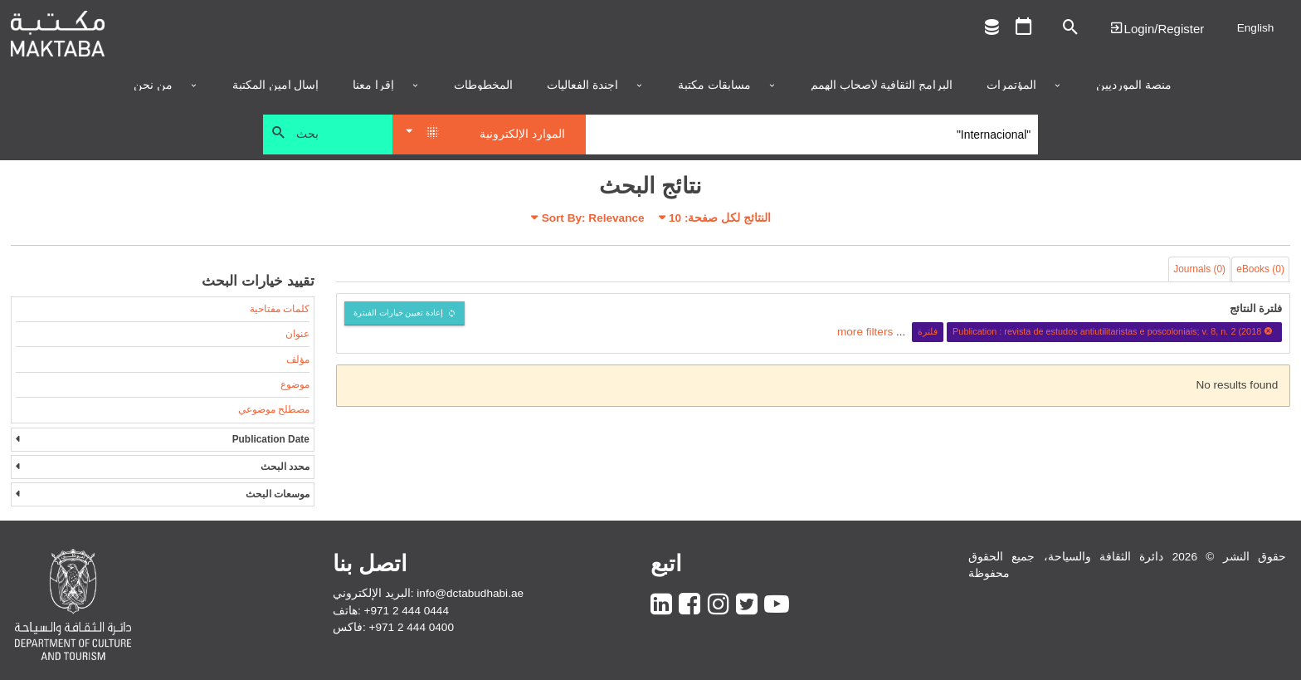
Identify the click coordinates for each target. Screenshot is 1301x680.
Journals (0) (1199, 269)
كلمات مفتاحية (279, 309)
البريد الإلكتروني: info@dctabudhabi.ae (428, 593)
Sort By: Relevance (593, 218)
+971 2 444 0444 (406, 610)
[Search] (812, 134)
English (1255, 28)
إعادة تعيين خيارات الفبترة (398, 312)
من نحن (153, 85)
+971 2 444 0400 (411, 627)
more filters (865, 331)
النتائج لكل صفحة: (720, 218)
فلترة (928, 331)
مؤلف (297, 359)
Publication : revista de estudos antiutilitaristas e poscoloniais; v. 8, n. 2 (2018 (1115, 331)
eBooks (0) (1260, 269)
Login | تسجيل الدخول (1157, 27)
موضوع (294, 384)
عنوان (297, 334)
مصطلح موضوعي (273, 409)
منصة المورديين (1134, 85)
